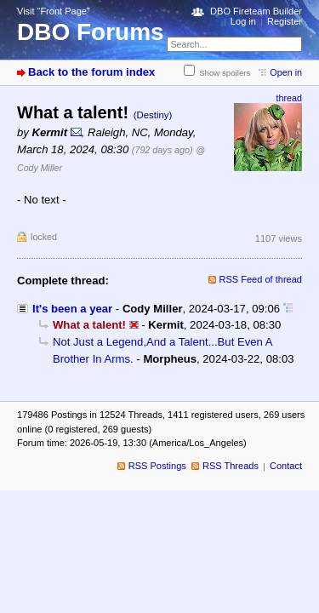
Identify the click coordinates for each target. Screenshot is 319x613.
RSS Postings (157, 466)
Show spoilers (224, 72)
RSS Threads (230, 466)
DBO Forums (90, 32)
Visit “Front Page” (53, 11)
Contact (286, 466)
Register (284, 21)
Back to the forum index (91, 72)
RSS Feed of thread (261, 279)
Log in (243, 21)
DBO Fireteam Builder (256, 11)
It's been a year (72, 308)
